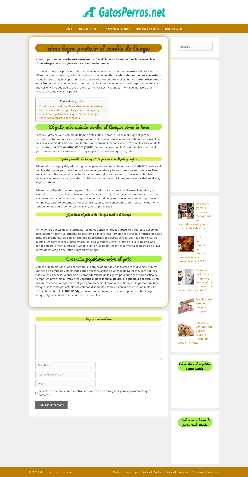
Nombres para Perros (118, 28)
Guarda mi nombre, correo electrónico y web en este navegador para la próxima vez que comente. (94, 393)
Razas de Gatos (173, 28)
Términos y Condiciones (205, 472)
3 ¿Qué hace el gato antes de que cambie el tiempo (67, 114)
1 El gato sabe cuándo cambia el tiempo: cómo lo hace (69, 106)
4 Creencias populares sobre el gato (58, 118)
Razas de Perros (90, 28)
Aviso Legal (132, 472)
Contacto (118, 472)
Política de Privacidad (177, 472)
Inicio (69, 28)
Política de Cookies (152, 472)
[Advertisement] (195, 126)
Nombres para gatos (147, 28)
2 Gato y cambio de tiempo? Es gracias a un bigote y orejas (72, 110)
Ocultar (80, 101)
